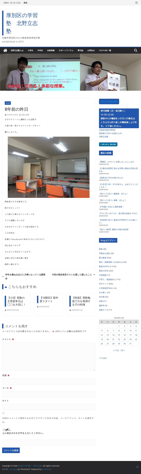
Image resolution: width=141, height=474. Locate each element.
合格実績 (51, 50)
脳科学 (102, 305)
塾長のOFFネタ (105, 266)
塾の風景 (102, 257)
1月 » (122, 350)
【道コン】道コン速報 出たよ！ (113, 200)
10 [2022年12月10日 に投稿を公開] (130, 330)
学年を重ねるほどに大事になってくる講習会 (23, 276)
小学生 (30, 50)
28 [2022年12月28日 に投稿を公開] (113, 343)
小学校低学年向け (106, 288)
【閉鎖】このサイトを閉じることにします (116, 161)
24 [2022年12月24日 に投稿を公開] (130, 339)
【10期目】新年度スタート (49, 299)
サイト (5, 401)
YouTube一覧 (105, 50)
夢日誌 (80, 50)
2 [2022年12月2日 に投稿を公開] (124, 326)
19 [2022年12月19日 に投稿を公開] (102, 339)
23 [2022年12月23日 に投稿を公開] (125, 339)
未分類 (8, 103)
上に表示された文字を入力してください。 (23, 433)
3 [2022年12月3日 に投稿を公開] (130, 326)
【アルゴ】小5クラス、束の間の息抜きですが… (118, 213)
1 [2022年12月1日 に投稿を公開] (119, 326)
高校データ (103, 310)
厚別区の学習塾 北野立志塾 (22, 22)
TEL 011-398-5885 (109, 101)
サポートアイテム (66, 50)
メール (7, 388)
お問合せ (91, 50)
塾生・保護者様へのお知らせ (111, 262)
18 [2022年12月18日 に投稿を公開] (136, 335)
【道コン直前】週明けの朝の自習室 (113, 229)
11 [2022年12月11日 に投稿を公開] (136, 330)
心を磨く (102, 292)
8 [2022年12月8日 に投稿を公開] (119, 330)
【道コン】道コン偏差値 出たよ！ (113, 193)
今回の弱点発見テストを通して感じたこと (73, 274)
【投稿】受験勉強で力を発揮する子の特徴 (81, 301)
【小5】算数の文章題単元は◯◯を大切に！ (16, 301)
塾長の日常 (103, 270)
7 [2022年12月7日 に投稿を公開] (113, 330)
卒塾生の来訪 (104, 253)
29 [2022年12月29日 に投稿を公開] (119, 343)
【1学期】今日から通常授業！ (111, 206)
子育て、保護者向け (107, 279)
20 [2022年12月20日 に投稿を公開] (108, 339)
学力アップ (103, 283)
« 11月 (116, 350)
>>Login (103, 358)
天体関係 (102, 275)
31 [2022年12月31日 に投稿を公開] (130, 343)
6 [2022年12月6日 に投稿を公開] (107, 330)
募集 (101, 249)
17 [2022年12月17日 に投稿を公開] (130, 335)
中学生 (40, 50)
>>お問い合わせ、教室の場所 (108, 144)
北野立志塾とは (17, 50)
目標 (101, 301)
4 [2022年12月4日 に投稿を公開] (136, 326)
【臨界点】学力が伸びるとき (111, 177)
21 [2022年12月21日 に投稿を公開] (113, 339)
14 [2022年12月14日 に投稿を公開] (113, 335)
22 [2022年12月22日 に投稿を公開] (119, 339)
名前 (6, 375)
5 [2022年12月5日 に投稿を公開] (101, 330)
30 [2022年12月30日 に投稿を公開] (125, 343)
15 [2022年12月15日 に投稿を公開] (119, 335)
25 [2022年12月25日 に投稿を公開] (136, 339)
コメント (8, 339)
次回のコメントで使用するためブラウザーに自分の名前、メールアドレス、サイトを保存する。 (48, 420)
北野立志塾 (25, 115)
